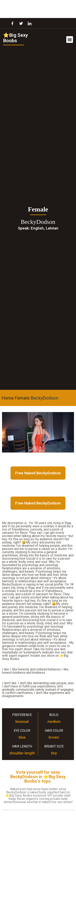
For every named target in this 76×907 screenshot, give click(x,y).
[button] (69, 39)
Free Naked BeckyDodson (38, 473)
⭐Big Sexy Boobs (15, 37)
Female (22, 398)
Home (8, 398)
